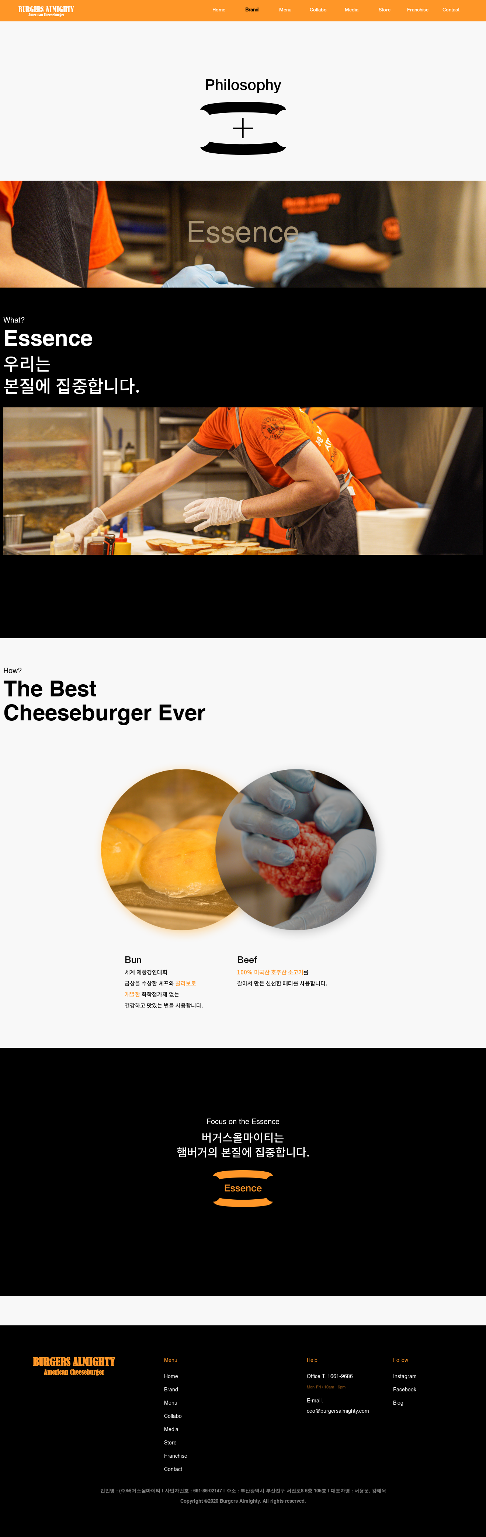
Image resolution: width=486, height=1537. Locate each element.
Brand (171, 1389)
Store (384, 10)
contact (450, 10)
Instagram (405, 1376)
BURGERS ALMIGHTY (46, 9)
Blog (398, 1403)
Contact (173, 1469)
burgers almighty (74, 1362)
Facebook (404, 1389)
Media (351, 10)
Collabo (318, 10)
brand (251, 10)
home (218, 10)
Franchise (417, 10)
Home (171, 1376)
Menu (285, 10)
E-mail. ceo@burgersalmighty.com (338, 1406)
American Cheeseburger (46, 14)
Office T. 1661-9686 (330, 1382)
